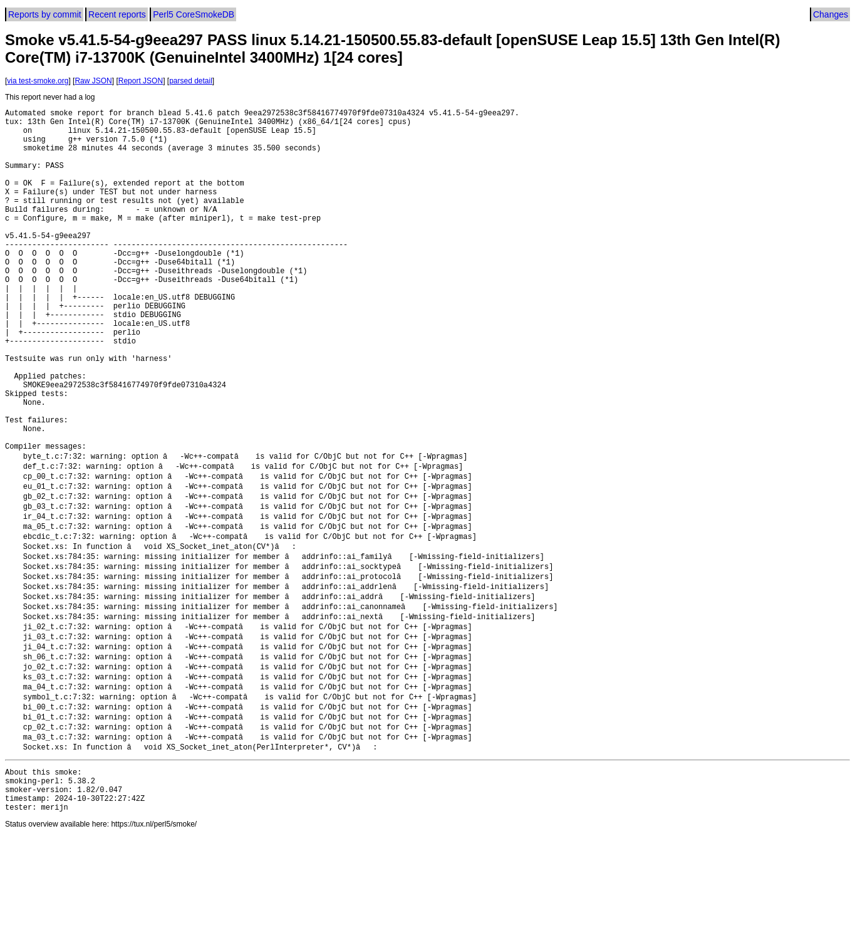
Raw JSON (93, 80)
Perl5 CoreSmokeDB (193, 14)
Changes (830, 14)
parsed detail (190, 80)
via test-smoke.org (37, 80)
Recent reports (117, 14)
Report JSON (140, 80)
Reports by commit (44, 14)
